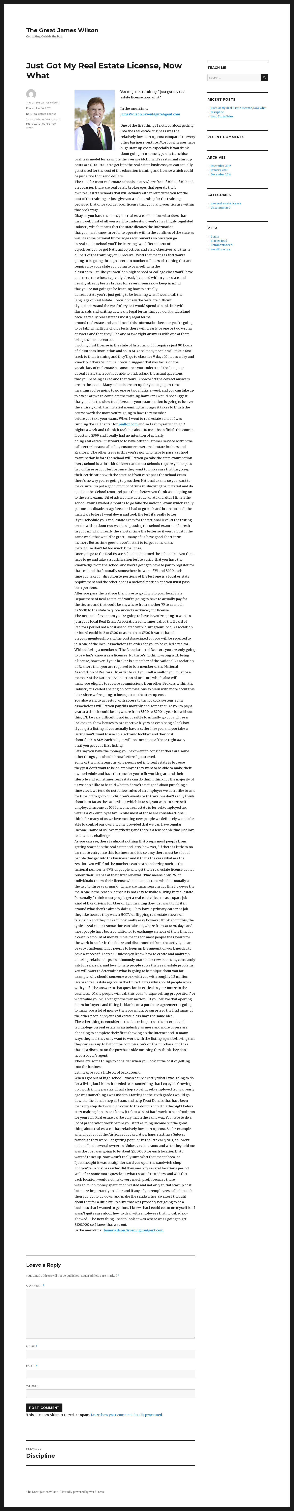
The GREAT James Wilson (42, 102)
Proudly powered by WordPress (83, 1492)
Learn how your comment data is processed (126, 1415)
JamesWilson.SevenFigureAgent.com (150, 114)
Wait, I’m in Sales (222, 116)
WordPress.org (220, 249)
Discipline (217, 112)
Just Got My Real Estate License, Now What (238, 108)
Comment (35, 1285)
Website (32, 1385)
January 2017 (219, 170)
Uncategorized (220, 207)
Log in (215, 236)
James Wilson (35, 119)
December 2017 (221, 166)
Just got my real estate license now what (43, 123)
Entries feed (219, 241)
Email (32, 1366)
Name (31, 1346)
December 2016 (221, 174)
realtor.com (128, 424)
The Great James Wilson (62, 30)
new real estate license (41, 113)
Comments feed (221, 245)
